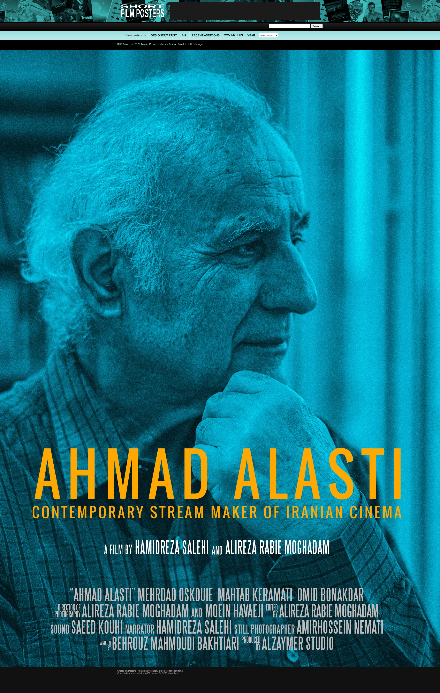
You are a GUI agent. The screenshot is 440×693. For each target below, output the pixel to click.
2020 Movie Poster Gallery (150, 44)
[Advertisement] (245, 11)
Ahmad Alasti (176, 44)
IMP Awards (124, 44)
